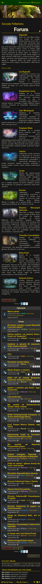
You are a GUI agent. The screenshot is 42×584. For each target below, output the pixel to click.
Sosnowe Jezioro (26, 278)
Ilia (22, 399)
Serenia (22, 190)
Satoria (23, 448)
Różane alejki (6, 68)
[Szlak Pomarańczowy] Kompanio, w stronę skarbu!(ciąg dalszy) (24, 416)
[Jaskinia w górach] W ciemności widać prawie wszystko (24, 345)
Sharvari (24, 536)
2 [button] (24, 304)
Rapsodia (23, 35)
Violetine (24, 338)
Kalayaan (24, 458)
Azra (22, 409)
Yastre (23, 372)
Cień (9, 354)
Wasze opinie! (13, 311)
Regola (23, 519)
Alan (22, 483)
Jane (22, 475)
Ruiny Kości (24, 253)
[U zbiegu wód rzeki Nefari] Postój (22, 533)
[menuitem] (35, 2)
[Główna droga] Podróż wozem (20, 541)
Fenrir (23, 500)
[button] (27, 303)
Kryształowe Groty (27, 91)
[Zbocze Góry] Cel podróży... (19, 489)
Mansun (23, 364)
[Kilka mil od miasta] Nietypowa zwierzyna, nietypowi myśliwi (24, 379)
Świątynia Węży (25, 128)
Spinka (23, 356)
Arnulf (23, 313)
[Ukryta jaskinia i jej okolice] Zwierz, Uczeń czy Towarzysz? (24, 335)
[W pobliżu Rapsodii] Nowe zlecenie (23, 473)
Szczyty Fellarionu (13, 23)
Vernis (21, 171)
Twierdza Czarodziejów (29, 235)
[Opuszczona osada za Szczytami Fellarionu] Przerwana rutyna (24, 436)
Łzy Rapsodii (24, 72)
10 (38, 374)
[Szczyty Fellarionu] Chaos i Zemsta (23, 481)
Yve (22, 419)
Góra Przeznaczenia (16, 315)
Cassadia (24, 543)
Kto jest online (8, 561)
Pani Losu (24, 348)
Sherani (23, 429)
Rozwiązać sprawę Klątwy (18, 362)
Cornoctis (24, 510)
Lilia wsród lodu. (15, 397)
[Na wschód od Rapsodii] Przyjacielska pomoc (24, 445)
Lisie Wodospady (26, 110)
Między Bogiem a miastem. (19, 370)
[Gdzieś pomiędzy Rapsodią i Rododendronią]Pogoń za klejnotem (24, 455)
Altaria (22, 151)
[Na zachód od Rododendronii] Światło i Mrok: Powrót (24, 406)
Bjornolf (23, 382)
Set (22, 439)
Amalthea (24, 329)
